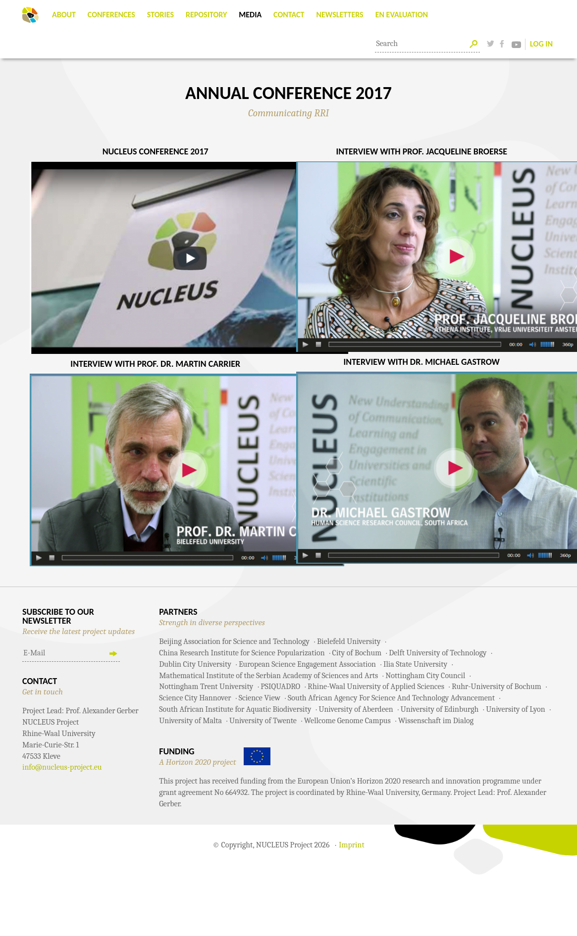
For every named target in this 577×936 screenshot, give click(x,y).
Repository (206, 14)
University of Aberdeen (355, 709)
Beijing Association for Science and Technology (234, 641)
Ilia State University (415, 664)
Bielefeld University (348, 641)
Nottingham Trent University (206, 686)
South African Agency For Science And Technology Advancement (391, 697)
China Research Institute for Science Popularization (241, 652)
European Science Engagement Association (307, 664)
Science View (259, 697)
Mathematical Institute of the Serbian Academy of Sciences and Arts (268, 675)
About (64, 14)
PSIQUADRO (280, 686)
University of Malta (190, 720)
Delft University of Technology (437, 652)
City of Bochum (357, 652)
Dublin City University (195, 664)
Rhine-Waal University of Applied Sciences (376, 686)
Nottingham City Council (425, 675)
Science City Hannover (195, 697)
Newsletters (339, 14)
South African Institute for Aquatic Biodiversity (235, 709)
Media (250, 14)
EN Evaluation (401, 14)
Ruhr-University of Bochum (496, 686)
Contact (288, 14)
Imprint (352, 844)
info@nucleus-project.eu (62, 767)
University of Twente (263, 720)
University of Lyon (515, 709)
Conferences (111, 14)
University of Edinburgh (440, 709)
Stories (160, 14)
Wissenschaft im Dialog (435, 720)
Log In (541, 44)
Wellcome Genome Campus (347, 720)
